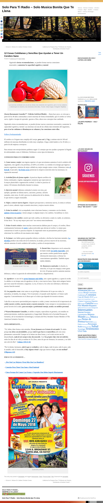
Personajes (92, 324)
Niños (79, 319)
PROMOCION (59, 40)
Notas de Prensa (84, 320)
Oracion (95, 322)
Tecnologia (81, 329)
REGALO (68, 40)
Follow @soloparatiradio (12, 134)
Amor (93, 290)
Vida (52, 476)
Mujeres (91, 314)
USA (80, 331)
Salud (40, 476)
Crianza (80, 301)
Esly (79, 303)
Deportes (95, 301)
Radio (80, 326)
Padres (80, 324)
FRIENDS (50, 40)
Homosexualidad (87, 307)
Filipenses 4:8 (10, 352)
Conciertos (92, 293)
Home (6, 40)
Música (94, 316)
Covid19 (92, 299)
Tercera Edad (46, 476)
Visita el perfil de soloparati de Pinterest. (88, 339)
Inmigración (95, 307)
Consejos (91, 294)
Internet (81, 312)
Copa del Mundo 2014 (85, 297)
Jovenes (87, 312)
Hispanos (92, 305)
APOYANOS (77, 40)
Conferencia (82, 295)
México (88, 317)
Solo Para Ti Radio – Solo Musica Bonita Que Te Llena (21, 498)
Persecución (85, 324)
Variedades (21, 476)
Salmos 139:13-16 (24, 342)
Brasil (85, 292)
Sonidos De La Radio (89, 40)
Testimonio (92, 328)
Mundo (81, 316)
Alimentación (84, 290)
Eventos (83, 303)
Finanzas (95, 303)
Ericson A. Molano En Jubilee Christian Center (18, 47)
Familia (89, 303)
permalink (65, 476)
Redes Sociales (87, 327)
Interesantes (34, 476)
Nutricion (89, 322)
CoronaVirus (87, 299)
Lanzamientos (82, 314)
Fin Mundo (83, 305)
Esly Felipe (22, 58)
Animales (80, 292)
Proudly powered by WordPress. (88, 498)
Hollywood (80, 307)
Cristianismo (87, 301)
